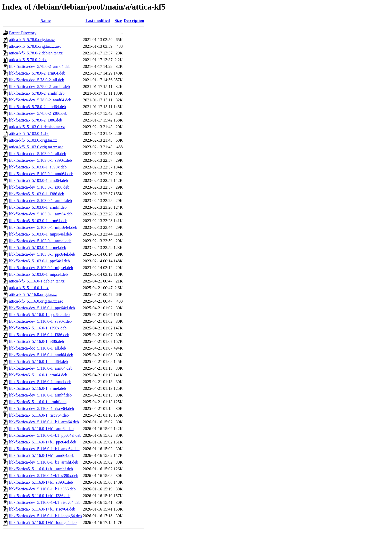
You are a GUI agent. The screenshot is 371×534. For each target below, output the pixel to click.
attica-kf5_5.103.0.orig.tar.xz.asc (36, 147)
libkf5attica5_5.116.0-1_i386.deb (36, 341)
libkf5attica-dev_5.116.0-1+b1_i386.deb (42, 489)
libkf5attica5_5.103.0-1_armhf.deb (38, 207)
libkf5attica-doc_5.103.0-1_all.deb (37, 153)
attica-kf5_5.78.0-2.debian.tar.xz (36, 53)
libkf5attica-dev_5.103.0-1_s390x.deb (40, 160)
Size (118, 20)
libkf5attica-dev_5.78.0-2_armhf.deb (39, 86)
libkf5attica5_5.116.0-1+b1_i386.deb (39, 495)
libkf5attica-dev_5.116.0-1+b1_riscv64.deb (44, 502)
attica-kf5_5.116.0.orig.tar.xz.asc (36, 301)
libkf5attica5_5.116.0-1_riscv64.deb (39, 415)
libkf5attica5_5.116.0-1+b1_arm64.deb (41, 428)
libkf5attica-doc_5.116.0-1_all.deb (37, 348)
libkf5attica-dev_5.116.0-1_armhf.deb (40, 395)
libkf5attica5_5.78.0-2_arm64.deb (37, 73)
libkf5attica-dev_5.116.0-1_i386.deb (39, 335)
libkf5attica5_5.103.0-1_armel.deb (37, 247)
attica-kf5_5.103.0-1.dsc (29, 133)
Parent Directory (22, 33)
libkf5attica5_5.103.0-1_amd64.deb (38, 180)
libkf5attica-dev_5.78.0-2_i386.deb (38, 113)
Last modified (98, 20)
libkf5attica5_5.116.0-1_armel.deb (37, 388)
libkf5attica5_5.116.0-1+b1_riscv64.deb (42, 509)
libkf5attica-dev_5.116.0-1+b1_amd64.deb (44, 449)
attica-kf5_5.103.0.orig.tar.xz (33, 140)
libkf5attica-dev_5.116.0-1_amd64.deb (41, 355)
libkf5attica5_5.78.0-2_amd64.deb (37, 106)
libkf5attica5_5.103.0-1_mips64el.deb (40, 234)
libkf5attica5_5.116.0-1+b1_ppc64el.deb (42, 442)
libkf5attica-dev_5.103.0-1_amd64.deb (41, 174)
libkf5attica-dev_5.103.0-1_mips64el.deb (43, 227)
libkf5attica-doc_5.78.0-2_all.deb (36, 80)
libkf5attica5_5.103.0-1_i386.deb (36, 194)
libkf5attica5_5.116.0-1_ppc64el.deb (39, 314)
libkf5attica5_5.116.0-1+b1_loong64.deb (43, 522)
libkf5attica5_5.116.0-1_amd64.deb (38, 361)
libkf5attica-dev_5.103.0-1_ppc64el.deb (42, 254)
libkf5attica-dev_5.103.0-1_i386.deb (39, 187)
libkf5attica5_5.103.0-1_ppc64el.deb (39, 261)
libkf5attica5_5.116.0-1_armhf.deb (37, 402)
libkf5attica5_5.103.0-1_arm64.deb (38, 221)
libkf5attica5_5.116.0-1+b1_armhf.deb (41, 469)
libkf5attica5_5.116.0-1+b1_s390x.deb (41, 482)
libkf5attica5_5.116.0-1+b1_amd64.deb (41, 455)
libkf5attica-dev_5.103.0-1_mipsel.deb (41, 267)
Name (45, 20)
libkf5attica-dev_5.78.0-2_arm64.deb (40, 66)
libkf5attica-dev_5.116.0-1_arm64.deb (40, 368)
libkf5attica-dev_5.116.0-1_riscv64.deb (41, 408)
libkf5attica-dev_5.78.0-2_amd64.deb (40, 100)
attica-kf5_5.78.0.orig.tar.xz (32, 39)
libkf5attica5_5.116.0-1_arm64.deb (38, 375)
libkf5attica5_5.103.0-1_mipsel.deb (38, 274)
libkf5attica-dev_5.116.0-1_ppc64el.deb (42, 308)
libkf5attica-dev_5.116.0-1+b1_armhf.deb (43, 462)
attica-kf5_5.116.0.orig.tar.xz (33, 294)
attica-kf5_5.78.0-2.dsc (28, 60)
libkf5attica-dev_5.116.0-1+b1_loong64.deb (45, 516)
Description (134, 20)
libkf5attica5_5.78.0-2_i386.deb (35, 120)
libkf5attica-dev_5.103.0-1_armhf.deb (40, 200)
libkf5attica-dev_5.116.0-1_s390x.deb (40, 321)
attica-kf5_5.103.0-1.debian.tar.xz (37, 127)
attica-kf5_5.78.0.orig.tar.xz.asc (35, 46)
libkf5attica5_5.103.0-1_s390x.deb (38, 167)
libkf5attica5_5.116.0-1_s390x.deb (37, 328)
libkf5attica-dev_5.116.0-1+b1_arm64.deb (44, 422)
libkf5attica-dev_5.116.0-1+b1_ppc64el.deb (45, 435)
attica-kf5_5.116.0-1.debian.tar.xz (37, 281)
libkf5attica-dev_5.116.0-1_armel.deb (40, 381)
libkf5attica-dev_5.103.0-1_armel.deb (40, 241)
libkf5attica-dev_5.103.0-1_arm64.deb (41, 214)
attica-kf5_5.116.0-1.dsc (29, 288)
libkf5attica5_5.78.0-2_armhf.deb (37, 93)
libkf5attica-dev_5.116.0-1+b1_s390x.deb (43, 475)
